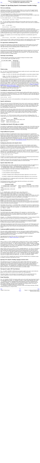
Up (20, 290)
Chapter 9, (13, 238)
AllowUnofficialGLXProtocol (21, 140)
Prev (1, 2)
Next (38, 2)
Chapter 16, (13, 87)
